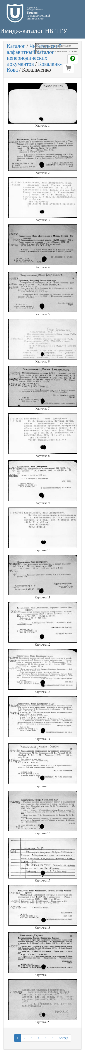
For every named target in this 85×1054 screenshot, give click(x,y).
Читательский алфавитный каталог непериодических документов (34, 55)
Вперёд (63, 1037)
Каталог (16, 46)
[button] (68, 68)
